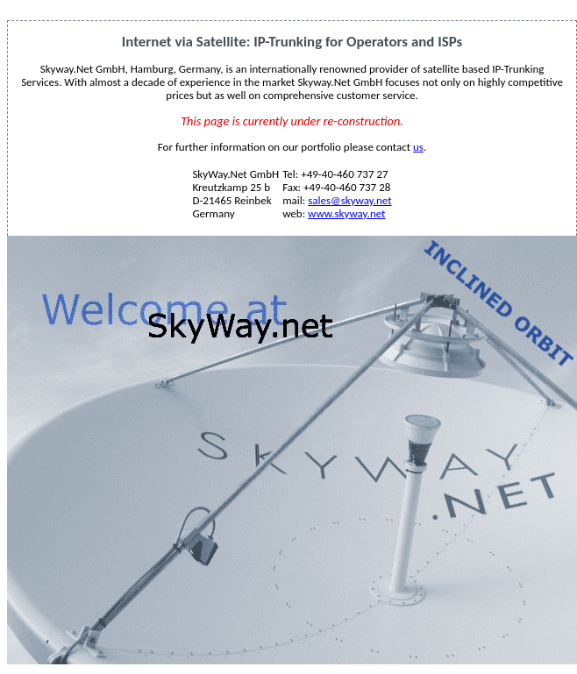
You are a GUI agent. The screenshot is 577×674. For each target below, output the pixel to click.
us (418, 146)
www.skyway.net (346, 213)
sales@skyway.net (349, 200)
